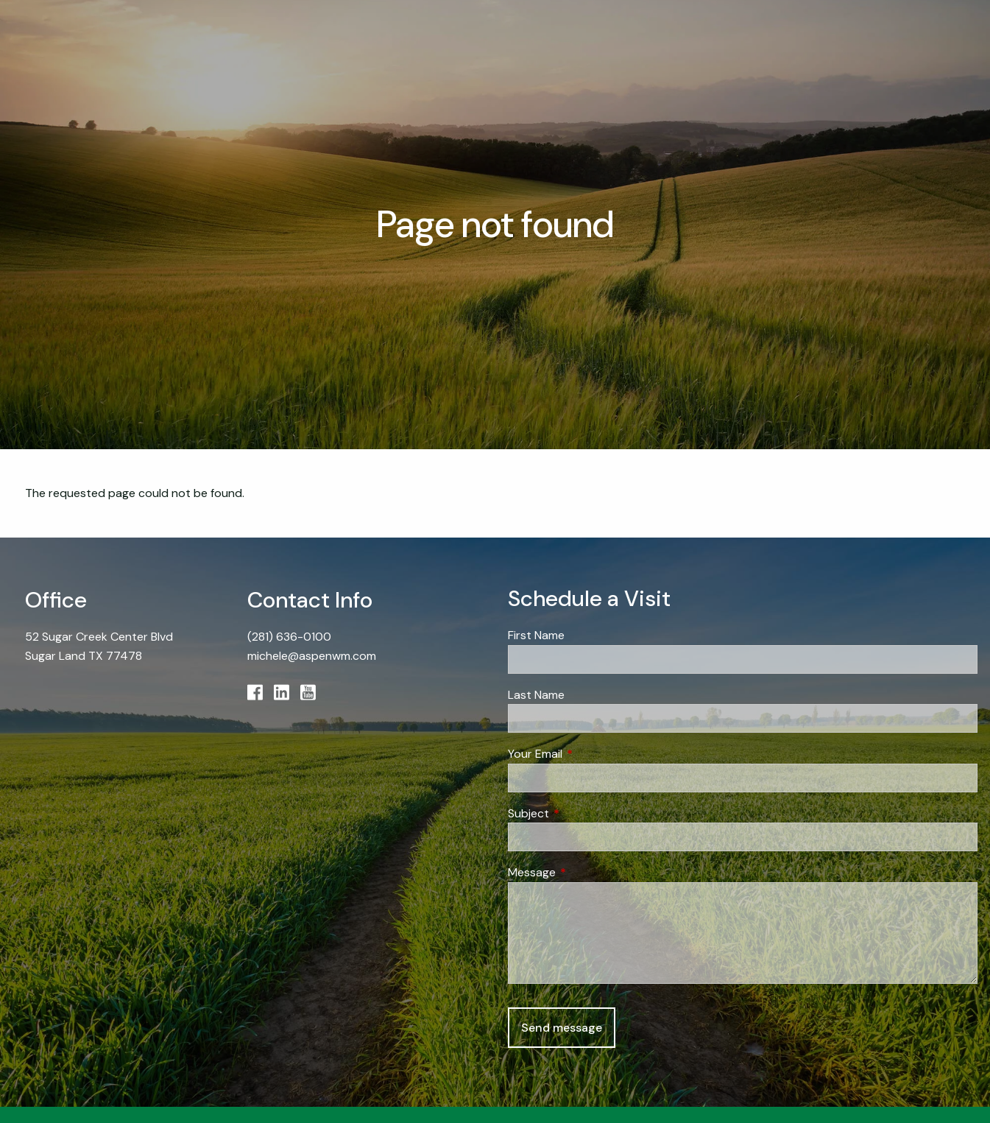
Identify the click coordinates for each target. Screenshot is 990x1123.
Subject (585, 813)
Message (588, 872)
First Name (536, 635)
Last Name (536, 695)
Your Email (591, 753)
